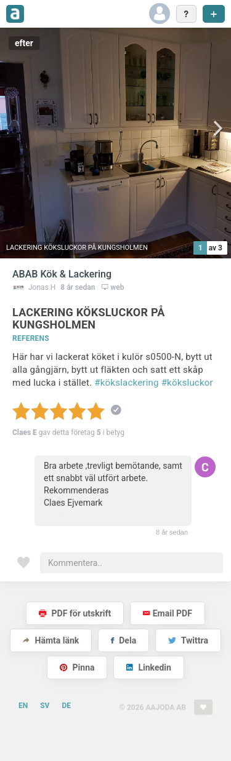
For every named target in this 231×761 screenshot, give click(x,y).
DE (66, 705)
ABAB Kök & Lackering (61, 274)
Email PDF (167, 613)
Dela (123, 640)
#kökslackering (126, 382)
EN (23, 705)
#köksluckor (187, 382)
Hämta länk (51, 640)
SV (44, 705)
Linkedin (148, 667)
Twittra (188, 640)
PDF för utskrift (75, 613)
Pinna (77, 667)
